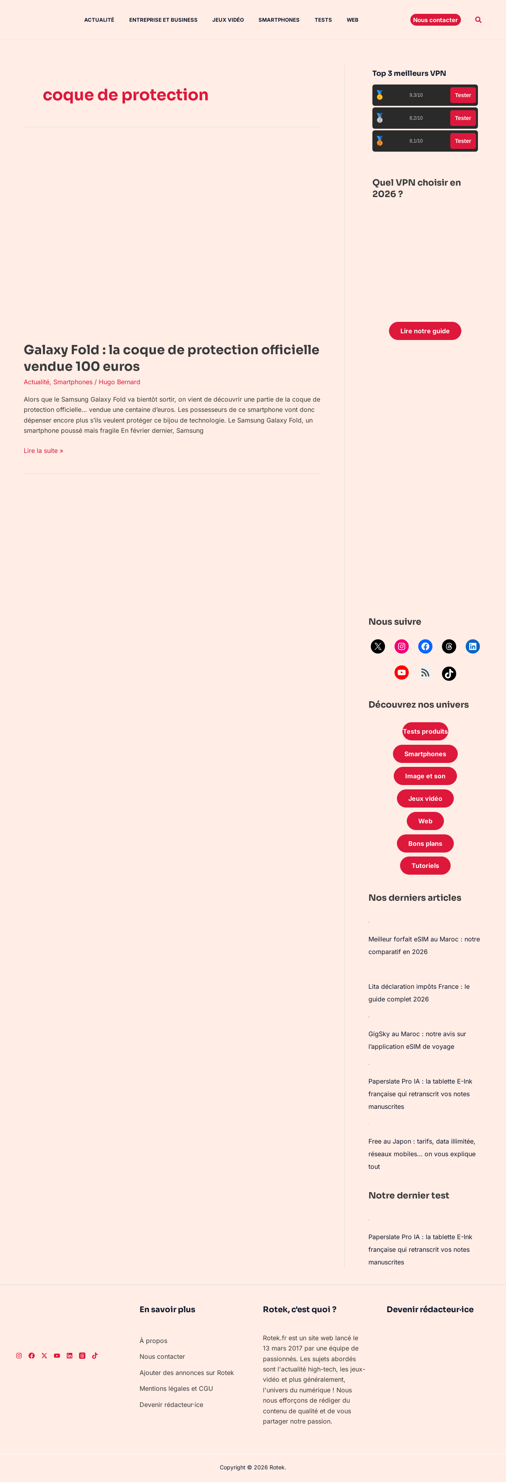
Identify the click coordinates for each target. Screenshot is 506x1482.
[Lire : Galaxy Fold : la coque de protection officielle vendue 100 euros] (166, 237)
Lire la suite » (43, 450)
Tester (463, 95)
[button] (435, 20)
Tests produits (425, 731)
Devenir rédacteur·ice (171, 1405)
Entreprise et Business (156, 20)
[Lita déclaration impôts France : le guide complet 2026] (368, 969)
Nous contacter (162, 1356)
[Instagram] (19, 1355)
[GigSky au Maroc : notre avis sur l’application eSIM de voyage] (368, 1016)
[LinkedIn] (69, 1355)
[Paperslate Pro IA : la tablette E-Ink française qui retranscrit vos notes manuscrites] (368, 1063)
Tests (309, 20)
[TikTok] (95, 1355)
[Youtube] (57, 1355)
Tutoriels (425, 866)
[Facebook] (31, 1355)
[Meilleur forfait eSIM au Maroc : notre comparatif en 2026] (368, 921)
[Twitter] (44, 1355)
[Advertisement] (425, 480)
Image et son (425, 776)
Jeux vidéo (218, 20)
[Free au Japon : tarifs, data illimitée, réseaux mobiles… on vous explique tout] (368, 1124)
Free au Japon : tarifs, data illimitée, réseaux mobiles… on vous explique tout (422, 1153)
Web (337, 20)
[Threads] (82, 1355)
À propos (153, 1341)
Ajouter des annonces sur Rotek (187, 1373)
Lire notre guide (425, 331)
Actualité (94, 20)
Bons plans (425, 843)
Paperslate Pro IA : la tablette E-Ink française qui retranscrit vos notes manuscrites (420, 1093)
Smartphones (267, 20)
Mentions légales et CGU (176, 1388)
